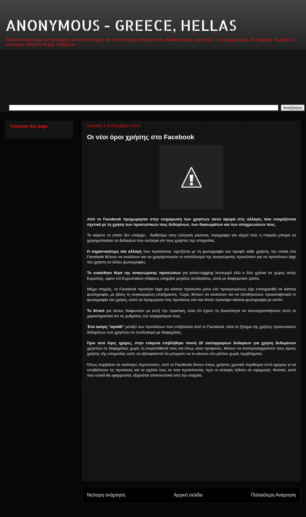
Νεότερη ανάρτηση (106, 494)
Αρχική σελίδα (188, 494)
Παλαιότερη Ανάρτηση (273, 494)
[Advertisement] (191, 434)
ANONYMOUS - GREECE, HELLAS (120, 24)
